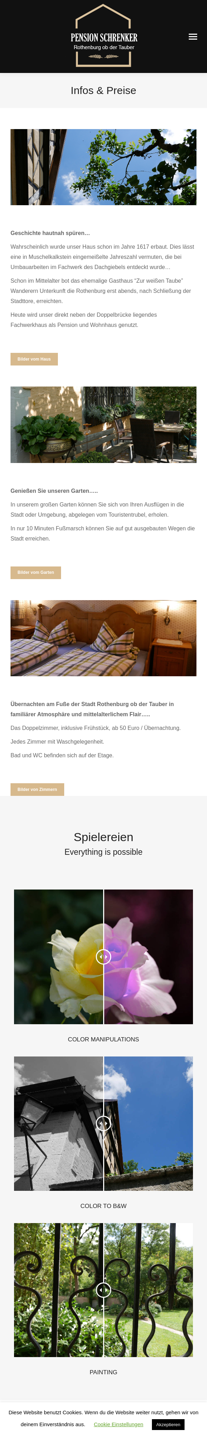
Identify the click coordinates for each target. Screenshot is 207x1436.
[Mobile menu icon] (193, 37)
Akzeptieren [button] (168, 1424)
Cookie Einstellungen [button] (118, 1424)
